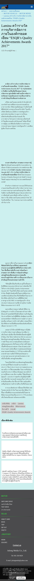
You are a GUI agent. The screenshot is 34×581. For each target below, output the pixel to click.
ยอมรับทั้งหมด (21, 578)
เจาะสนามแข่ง (5, 510)
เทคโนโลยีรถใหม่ (6, 504)
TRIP (2, 525)
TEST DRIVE (5, 507)
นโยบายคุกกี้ (9, 574)
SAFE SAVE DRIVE (7, 501)
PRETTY (3, 530)
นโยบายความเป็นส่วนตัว (23, 573)
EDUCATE (4, 542)
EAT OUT (4, 527)
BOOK (3, 522)
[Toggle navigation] (32, 7)
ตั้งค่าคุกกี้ (11, 578)
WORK (3, 540)
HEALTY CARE (5, 519)
